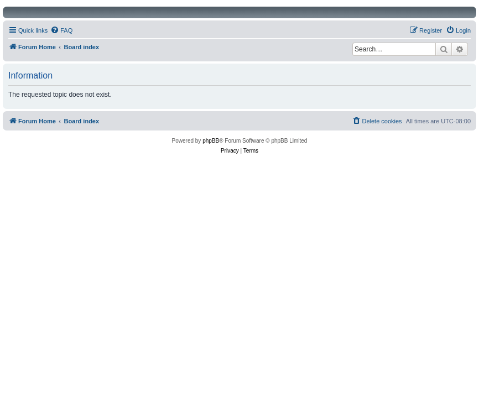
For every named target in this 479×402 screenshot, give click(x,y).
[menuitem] (61, 30)
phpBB (210, 141)
